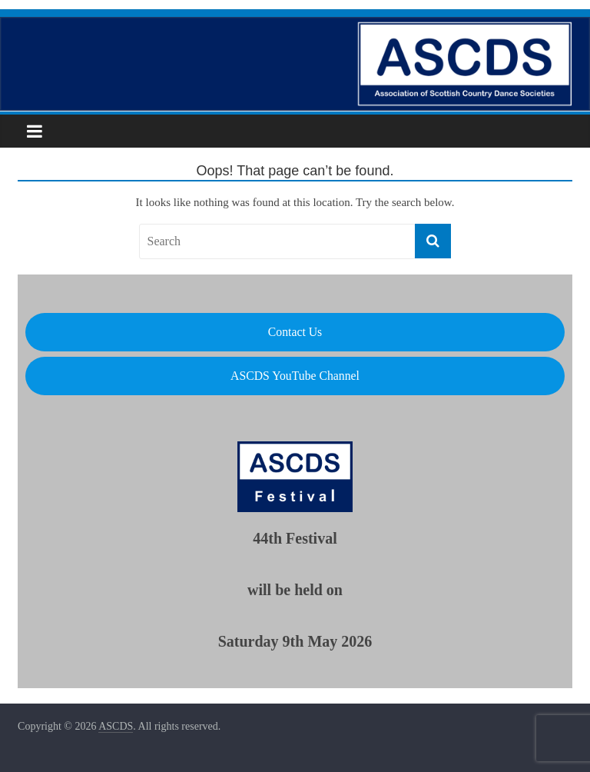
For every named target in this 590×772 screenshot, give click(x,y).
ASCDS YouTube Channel (295, 375)
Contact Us (295, 331)
